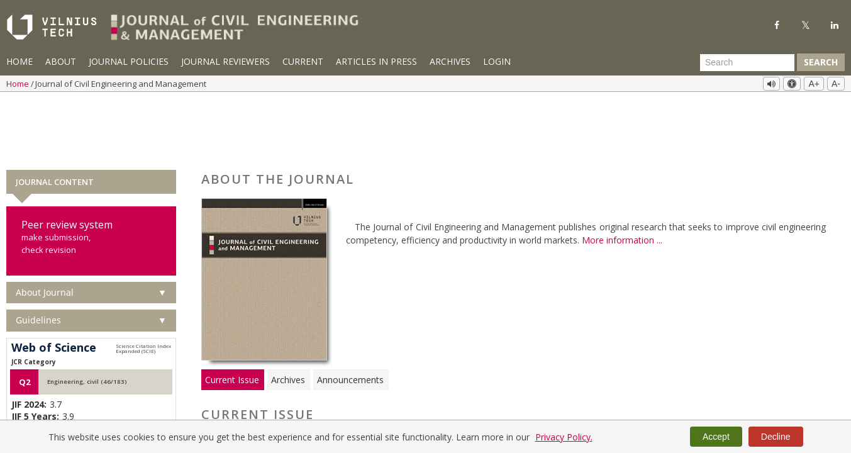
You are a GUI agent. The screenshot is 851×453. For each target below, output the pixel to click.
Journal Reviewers (225, 61)
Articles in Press (376, 61)
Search (821, 62)
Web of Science (53, 282)
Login (497, 61)
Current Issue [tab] (232, 314)
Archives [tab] (288, 314)
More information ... (622, 175)
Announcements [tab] (350, 314)
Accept (716, 437)
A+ (814, 84)
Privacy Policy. (563, 437)
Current (302, 61)
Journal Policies (129, 61)
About (60, 61)
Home (19, 61)
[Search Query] (747, 62)
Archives (450, 61)
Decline (776, 437)
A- (836, 84)
